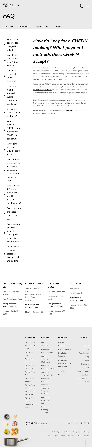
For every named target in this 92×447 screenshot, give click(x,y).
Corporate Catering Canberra (45, 391)
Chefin (36, 423)
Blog (87, 357)
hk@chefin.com (75, 298)
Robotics (85, 368)
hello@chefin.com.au (10, 304)
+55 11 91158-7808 (55, 306)
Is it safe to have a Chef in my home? (14, 113)
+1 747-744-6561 (32, 307)
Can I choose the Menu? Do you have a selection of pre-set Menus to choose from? (14, 170)
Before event (25, 26)
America (61, 371)
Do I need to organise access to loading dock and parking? (13, 253)
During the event (42, 26)
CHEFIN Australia (11, 5)
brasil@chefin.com (54, 304)
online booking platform (42, 90)
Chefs (48, 435)
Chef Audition (83, 375)
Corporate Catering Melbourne (45, 359)
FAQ (87, 342)
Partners (61, 346)
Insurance (71, 435)
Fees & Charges (83, 371)
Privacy (63, 435)
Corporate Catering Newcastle (45, 382)
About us (85, 346)
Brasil (60, 374)
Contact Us (85, 349)
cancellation (67, 110)
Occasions (85, 360)
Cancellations (84, 353)
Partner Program (64, 349)
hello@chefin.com (32, 304)
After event (8, 26)
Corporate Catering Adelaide (45, 410)
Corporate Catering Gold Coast (46, 400)
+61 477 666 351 (10, 306)
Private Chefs (30, 342)
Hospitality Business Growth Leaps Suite (64, 363)
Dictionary (85, 364)
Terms (56, 435)
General (59, 26)
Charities (61, 342)
